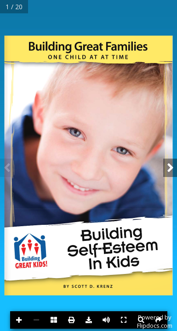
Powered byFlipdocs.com (154, 321)
